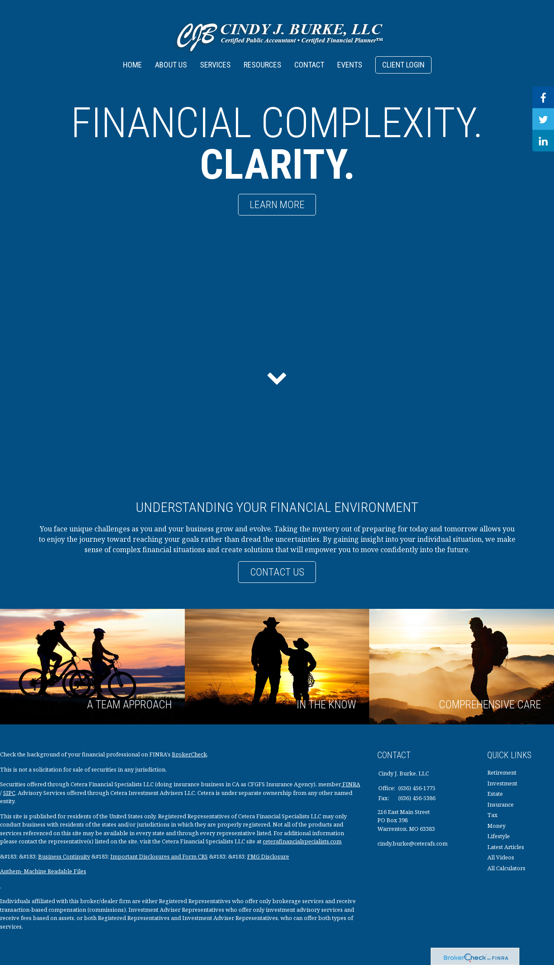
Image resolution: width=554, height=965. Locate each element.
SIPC (9, 793)
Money (496, 826)
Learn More (277, 205)
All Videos (500, 857)
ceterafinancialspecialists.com (302, 841)
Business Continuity (64, 856)
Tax (492, 815)
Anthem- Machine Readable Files (43, 871)
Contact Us (277, 572)
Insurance (500, 804)
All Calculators (506, 868)
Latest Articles (505, 847)
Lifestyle (498, 836)
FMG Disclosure (268, 856)
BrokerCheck (189, 754)
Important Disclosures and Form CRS (159, 856)
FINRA (350, 784)
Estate (495, 794)
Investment (502, 783)
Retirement (501, 772)
